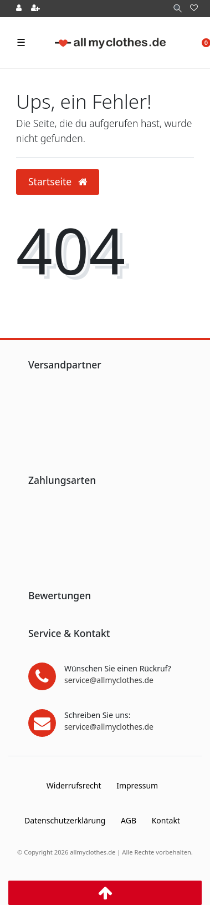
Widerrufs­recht (74, 785)
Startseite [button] (57, 181)
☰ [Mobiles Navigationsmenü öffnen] (21, 42)
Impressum (137, 785)
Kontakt (166, 820)
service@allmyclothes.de (108, 680)
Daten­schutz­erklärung (64, 820)
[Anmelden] (18, 8)
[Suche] (177, 8)
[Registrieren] (35, 8)
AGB (128, 820)
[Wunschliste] (194, 8)
